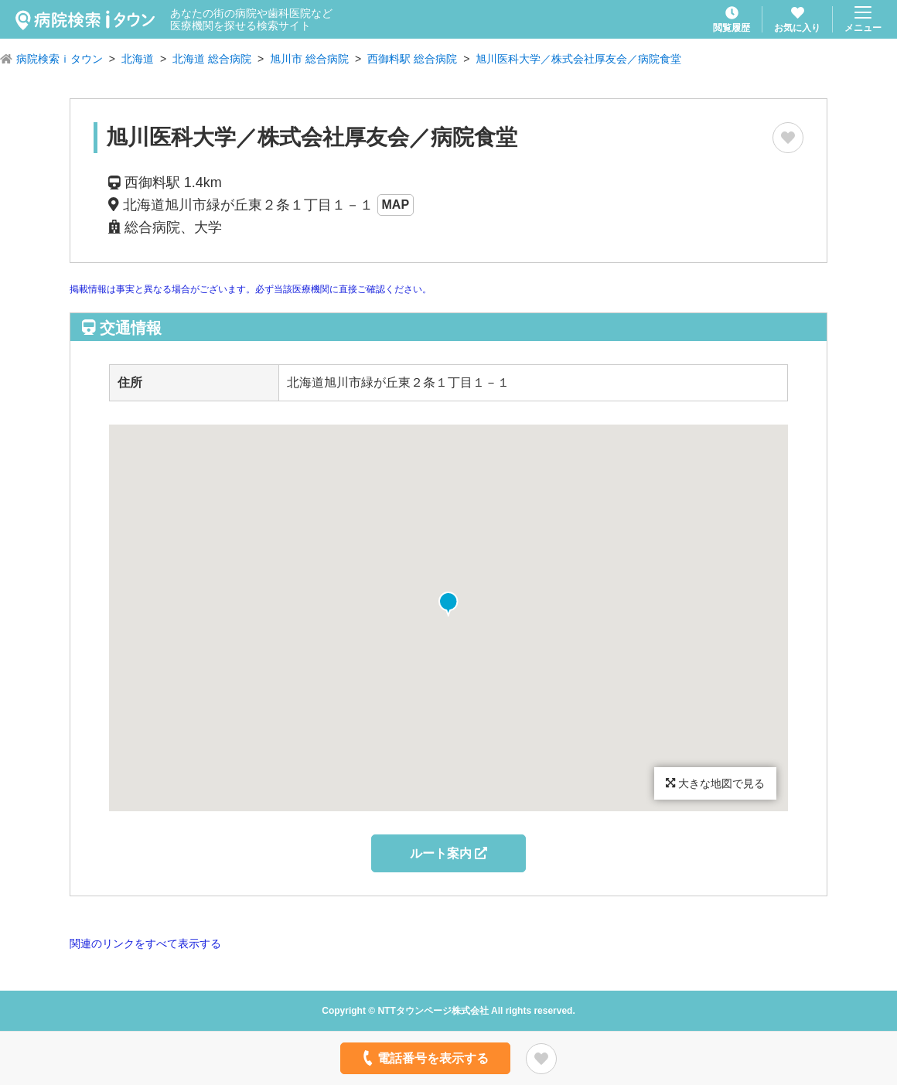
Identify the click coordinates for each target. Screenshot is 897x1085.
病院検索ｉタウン (59, 59)
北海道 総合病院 (211, 59)
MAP (396, 204)
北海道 (137, 59)
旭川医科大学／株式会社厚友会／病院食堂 (578, 59)
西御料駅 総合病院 (412, 59)
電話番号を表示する (424, 1057)
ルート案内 (448, 853)
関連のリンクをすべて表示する (145, 943)
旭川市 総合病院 (309, 59)
